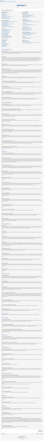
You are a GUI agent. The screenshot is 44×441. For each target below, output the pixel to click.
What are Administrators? (25, 12)
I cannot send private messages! (26, 20)
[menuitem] (38, 434)
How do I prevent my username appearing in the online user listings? (9, 21)
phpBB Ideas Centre (35, 413)
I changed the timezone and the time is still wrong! (7, 23)
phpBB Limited (22, 408)
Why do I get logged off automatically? (6, 17)
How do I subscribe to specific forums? (26, 34)
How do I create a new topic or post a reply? (7, 29)
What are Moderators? (25, 13)
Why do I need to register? (5, 12)
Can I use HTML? (4, 41)
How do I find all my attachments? (26, 38)
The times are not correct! (5, 22)
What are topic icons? (4, 46)
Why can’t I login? (4, 15)
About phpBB (14, 409)
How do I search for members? (25, 29)
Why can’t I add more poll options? (6, 32)
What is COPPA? (4, 13)
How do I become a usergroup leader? (26, 15)
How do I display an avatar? (5, 25)
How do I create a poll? (4, 31)
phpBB (20, 437)
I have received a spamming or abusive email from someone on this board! (31, 21)
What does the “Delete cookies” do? (6, 18)
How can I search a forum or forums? (26, 27)
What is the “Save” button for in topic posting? (7, 36)
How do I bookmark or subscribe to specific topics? (28, 33)
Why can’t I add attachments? (5, 34)
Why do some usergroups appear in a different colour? (28, 16)
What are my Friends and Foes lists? (26, 24)
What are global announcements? (5, 43)
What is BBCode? (4, 40)
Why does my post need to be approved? (6, 37)
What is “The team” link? (25, 17)
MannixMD (24, 436)
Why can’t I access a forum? (5, 33)
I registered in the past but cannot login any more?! (7, 16)
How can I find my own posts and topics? (27, 30)
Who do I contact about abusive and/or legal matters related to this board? (30, 42)
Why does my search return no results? (26, 28)
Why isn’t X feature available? (25, 41)
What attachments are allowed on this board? (27, 37)
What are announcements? (5, 44)
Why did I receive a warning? (5, 35)
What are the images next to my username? (7, 24)
